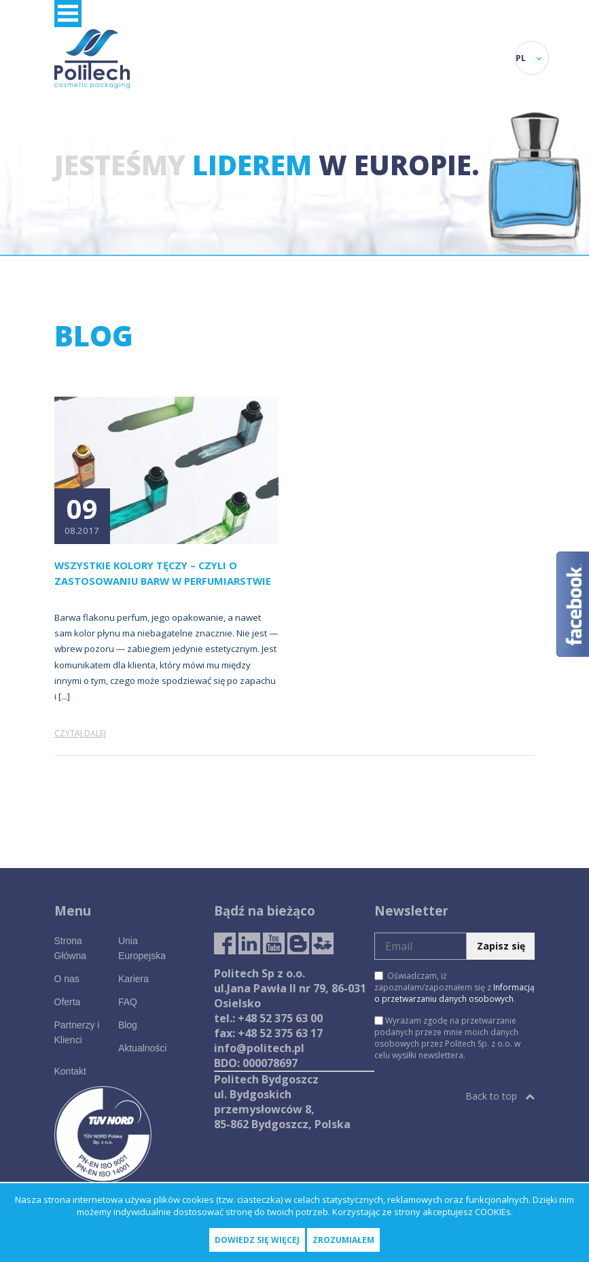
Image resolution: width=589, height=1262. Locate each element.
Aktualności (142, 1048)
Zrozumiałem (343, 1240)
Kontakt (70, 1071)
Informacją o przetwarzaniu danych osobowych (454, 993)
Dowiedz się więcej (257, 1240)
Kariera (133, 978)
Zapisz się (501, 945)
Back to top (500, 1095)
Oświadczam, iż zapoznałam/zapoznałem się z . (454, 987)
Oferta (67, 1001)
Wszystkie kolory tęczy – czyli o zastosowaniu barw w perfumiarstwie (162, 573)
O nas (66, 978)
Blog (127, 1025)
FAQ (127, 1001)
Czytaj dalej (80, 733)
